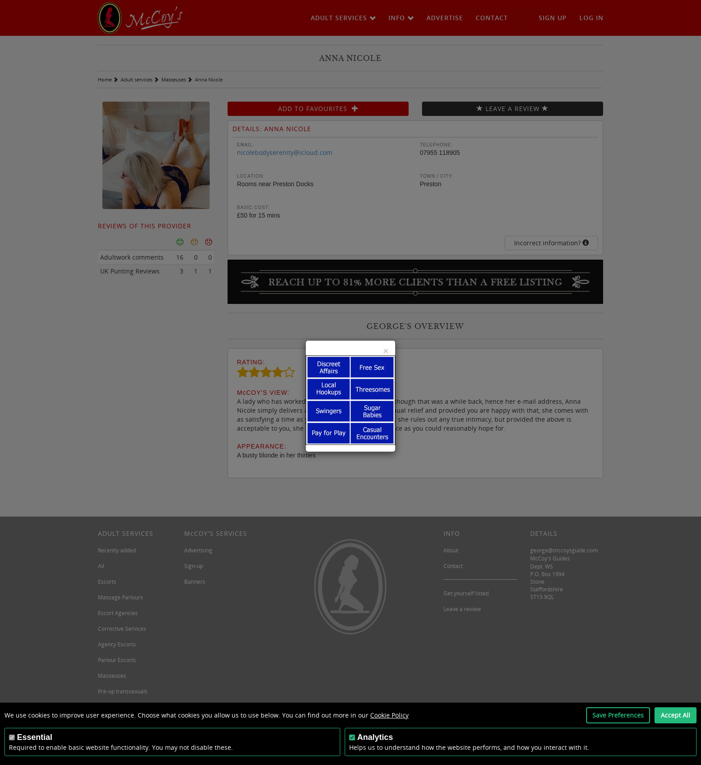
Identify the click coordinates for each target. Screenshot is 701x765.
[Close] (386, 350)
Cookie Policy (389, 715)
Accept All (675, 715)
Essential (34, 737)
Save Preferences (618, 715)
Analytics (375, 737)
